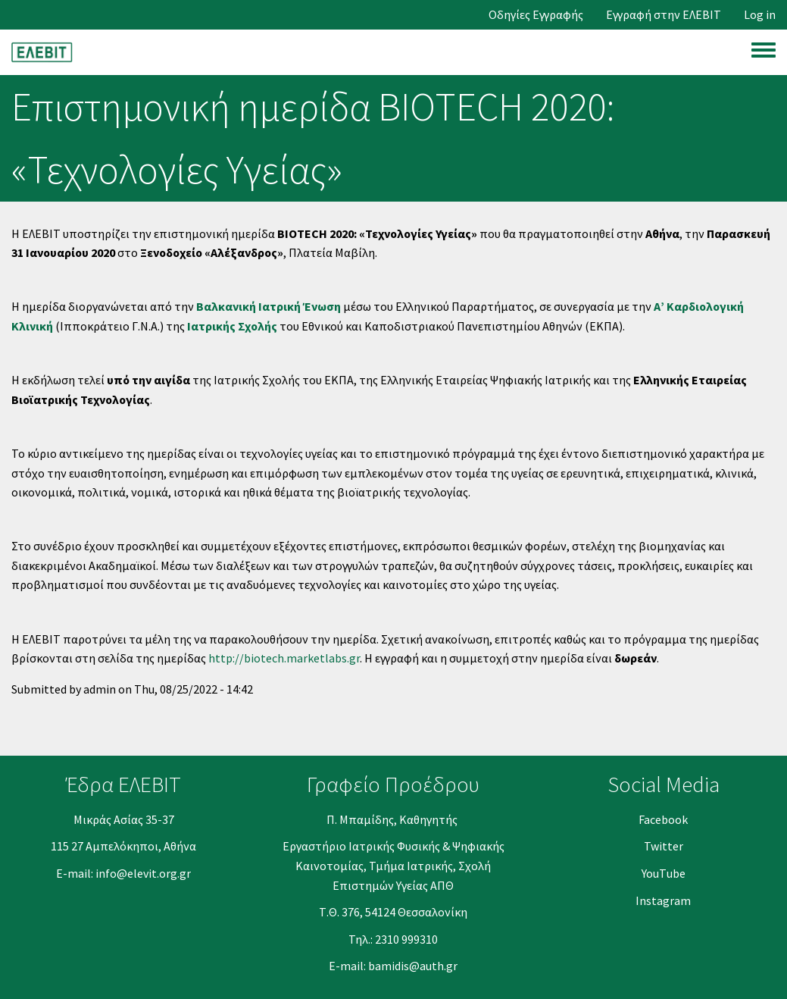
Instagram (663, 900)
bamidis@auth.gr (413, 965)
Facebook (663, 819)
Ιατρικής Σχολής (232, 326)
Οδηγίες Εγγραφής (536, 15)
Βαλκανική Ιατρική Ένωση (268, 306)
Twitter (663, 845)
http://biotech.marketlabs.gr (284, 657)
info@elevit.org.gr (143, 873)
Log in (760, 15)
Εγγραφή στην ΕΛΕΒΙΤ (663, 15)
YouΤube (664, 873)
